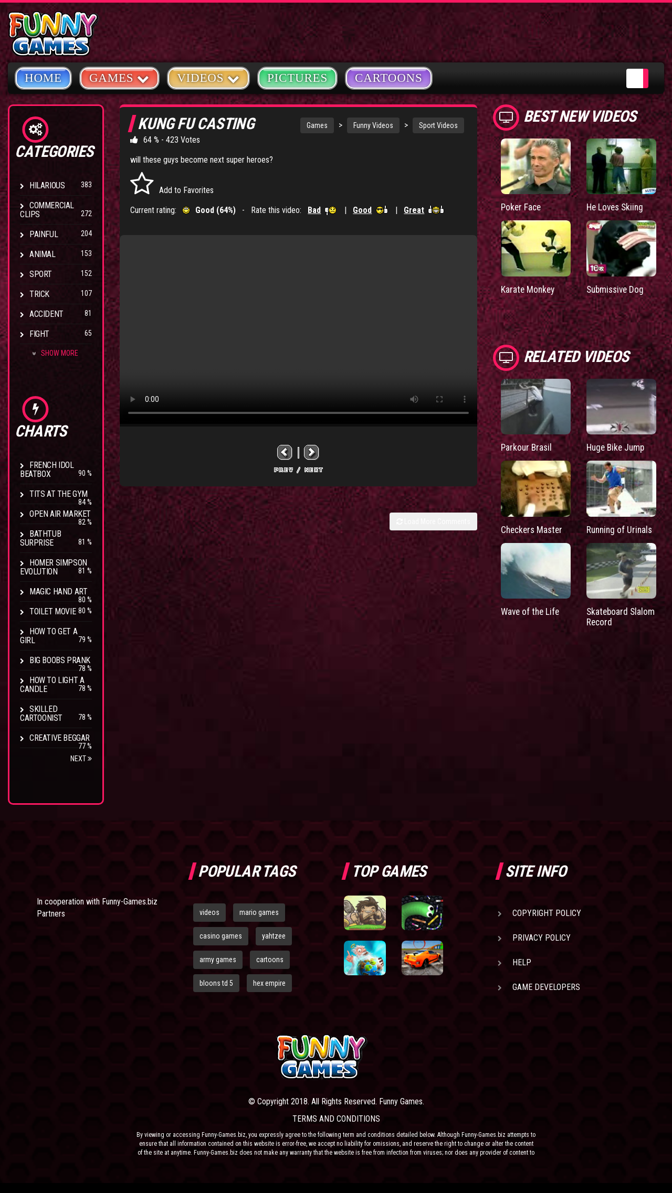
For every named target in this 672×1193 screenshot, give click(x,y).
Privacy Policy (541, 938)
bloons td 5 (216, 983)
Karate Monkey (528, 288)
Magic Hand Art (58, 591)
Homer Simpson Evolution (53, 567)
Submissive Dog (616, 288)
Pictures (297, 77)
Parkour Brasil (527, 446)
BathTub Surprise (40, 538)
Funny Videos (373, 125)
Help (521, 962)
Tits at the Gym (58, 494)
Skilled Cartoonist (41, 713)
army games (218, 959)
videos (209, 912)
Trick (39, 294)
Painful (43, 234)
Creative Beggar (59, 738)
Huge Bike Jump (617, 446)
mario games (259, 912)
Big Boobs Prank (59, 660)
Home (43, 77)
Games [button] (119, 77)
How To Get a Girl (48, 635)
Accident (46, 314)
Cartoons (389, 77)
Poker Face (522, 206)
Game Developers (546, 987)
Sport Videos (438, 125)
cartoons (270, 959)
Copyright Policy (546, 913)
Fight (39, 334)
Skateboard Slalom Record (613, 615)
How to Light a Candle (52, 684)
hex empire (269, 983)
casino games (221, 936)
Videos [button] (208, 77)
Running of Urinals (620, 528)
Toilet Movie (52, 611)
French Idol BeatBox (47, 469)
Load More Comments (433, 521)
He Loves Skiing (616, 206)
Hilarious (47, 185)
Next (81, 758)
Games (317, 125)
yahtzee (274, 936)
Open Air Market (60, 514)
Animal (42, 254)
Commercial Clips (47, 209)
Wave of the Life (531, 610)
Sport (40, 274)
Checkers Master (533, 528)
